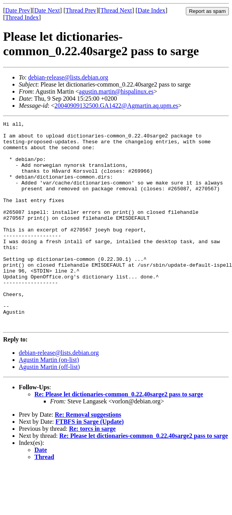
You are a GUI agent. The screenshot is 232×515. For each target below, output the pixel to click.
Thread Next (116, 10)
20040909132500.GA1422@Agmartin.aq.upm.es (116, 105)
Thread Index (22, 17)
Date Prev (17, 10)
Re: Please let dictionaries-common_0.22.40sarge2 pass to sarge (118, 435)
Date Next (47, 10)
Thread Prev (80, 10)
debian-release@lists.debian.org (68, 77)
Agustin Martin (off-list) (49, 408)
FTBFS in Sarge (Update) (90, 462)
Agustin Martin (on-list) (49, 401)
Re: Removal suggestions (88, 455)
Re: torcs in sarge (92, 469)
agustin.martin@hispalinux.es (116, 91)
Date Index (151, 10)
